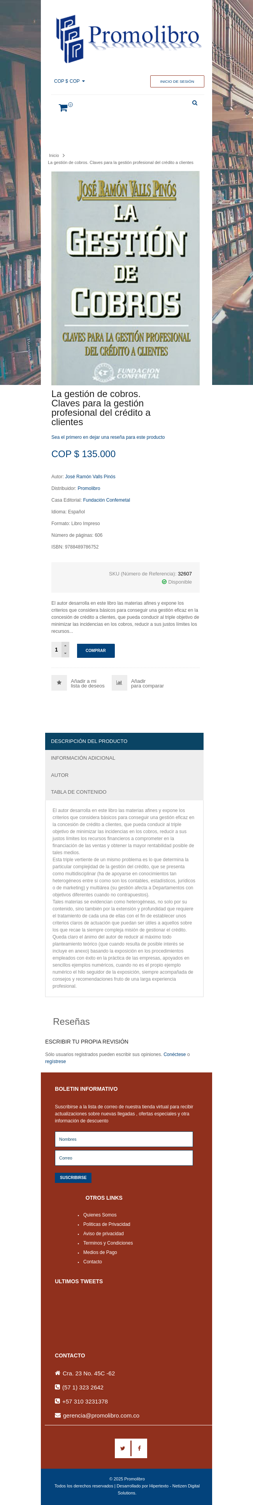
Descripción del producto (89, 741)
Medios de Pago (100, 1252)
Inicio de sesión (177, 81)
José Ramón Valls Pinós (90, 476)
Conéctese (174, 1054)
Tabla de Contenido (79, 792)
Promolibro (88, 488)
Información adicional (83, 758)
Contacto (92, 1262)
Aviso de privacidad (103, 1233)
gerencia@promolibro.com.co (101, 1415)
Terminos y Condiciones (108, 1243)
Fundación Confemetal (106, 500)
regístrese (55, 1061)
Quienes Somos (99, 1215)
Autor (60, 775)
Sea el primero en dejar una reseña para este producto (108, 437)
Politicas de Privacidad (106, 1224)
